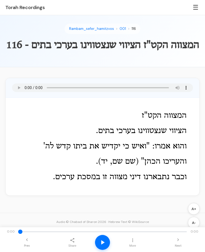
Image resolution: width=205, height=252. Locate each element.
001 (123, 28)
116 (134, 28)
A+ (193, 209)
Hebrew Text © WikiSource (128, 222)
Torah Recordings (25, 7)
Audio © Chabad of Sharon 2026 (81, 222)
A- (194, 223)
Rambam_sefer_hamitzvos (91, 28)
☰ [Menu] (196, 7)
